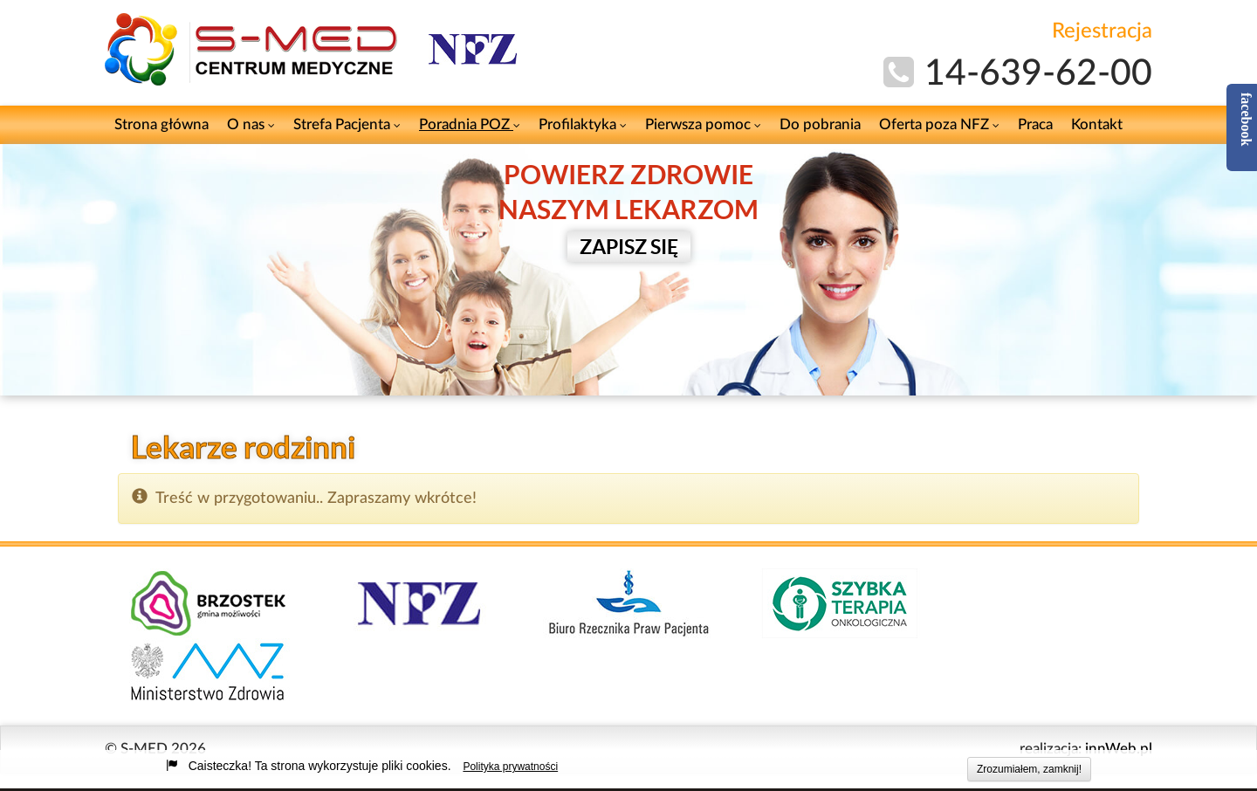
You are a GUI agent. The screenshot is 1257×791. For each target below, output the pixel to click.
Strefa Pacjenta (347, 124)
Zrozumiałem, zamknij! (1029, 769)
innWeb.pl (1118, 748)
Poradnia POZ (469, 124)
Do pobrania (820, 124)
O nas (251, 124)
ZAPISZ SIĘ (629, 246)
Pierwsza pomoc (703, 124)
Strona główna (161, 124)
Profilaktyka (583, 124)
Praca (1035, 124)
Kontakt (1097, 124)
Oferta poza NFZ (939, 124)
